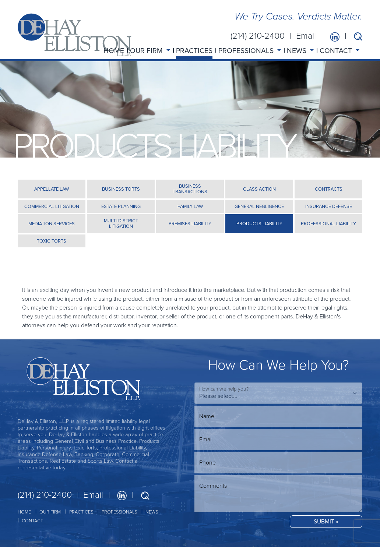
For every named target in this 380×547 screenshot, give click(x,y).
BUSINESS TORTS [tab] (121, 189)
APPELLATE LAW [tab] (51, 189)
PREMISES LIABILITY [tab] (190, 223)
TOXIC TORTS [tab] (51, 240)
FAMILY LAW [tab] (190, 206)
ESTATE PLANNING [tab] (121, 206)
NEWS (151, 511)
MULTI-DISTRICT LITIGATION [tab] (121, 223)
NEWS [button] (297, 50)
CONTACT (32, 520)
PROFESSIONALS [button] (246, 50)
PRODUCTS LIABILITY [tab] (259, 223)
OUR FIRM (50, 511)
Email (306, 35)
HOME (113, 50)
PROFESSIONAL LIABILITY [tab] (328, 223)
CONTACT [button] (337, 50)
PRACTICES (194, 50)
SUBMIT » (326, 521)
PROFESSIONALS (119, 511)
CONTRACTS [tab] (328, 189)
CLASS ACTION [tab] (259, 189)
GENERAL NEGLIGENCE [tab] (259, 206)
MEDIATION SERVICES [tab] (51, 223)
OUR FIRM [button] (147, 50)
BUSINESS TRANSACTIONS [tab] (190, 189)
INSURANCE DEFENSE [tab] (328, 206)
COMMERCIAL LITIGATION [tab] (51, 206)
